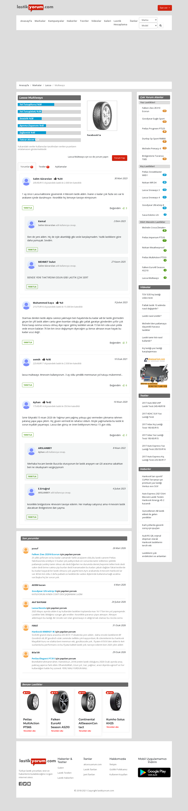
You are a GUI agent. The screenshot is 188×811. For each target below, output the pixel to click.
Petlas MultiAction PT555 (154, 257)
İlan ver (164, 7)
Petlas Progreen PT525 (153, 128)
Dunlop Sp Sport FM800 (154, 138)
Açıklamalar (61, 166)
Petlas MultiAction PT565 (31, 723)
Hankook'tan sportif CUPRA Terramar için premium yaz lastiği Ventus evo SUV (152, 481)
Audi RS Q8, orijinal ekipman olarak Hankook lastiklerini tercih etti (152, 540)
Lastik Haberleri (65, 777)
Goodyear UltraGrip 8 (153, 205)
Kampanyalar (56, 20)
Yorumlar (27, 166)
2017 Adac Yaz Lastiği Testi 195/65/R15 (152, 437)
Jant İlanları (89, 774)
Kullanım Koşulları (118, 774)
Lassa (48, 85)
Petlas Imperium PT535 (153, 237)
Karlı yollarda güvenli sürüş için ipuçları (152, 526)
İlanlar (134, 20)
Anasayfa (26, 20)
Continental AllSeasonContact (88, 723)
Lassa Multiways (150, 278)
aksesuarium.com (93, 764)
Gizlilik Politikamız (118, 769)
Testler (84, 20)
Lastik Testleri (64, 772)
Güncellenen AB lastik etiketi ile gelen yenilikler (153, 514)
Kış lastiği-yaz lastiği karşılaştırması (152, 350)
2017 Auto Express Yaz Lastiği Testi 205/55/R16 (154, 447)
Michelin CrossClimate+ (154, 227)
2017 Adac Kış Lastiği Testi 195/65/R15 (152, 426)
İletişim (113, 764)
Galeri (107, 20)
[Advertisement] (94, 55)
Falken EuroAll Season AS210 (60, 723)
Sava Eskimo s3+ (150, 214)
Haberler (72, 20)
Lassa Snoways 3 (151, 190)
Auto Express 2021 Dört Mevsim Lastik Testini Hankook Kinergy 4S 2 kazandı (154, 498)
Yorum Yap (119, 157)
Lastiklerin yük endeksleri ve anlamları (154, 554)
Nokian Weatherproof (153, 247)
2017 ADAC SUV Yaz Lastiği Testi (152, 415)
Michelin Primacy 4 (151, 148)
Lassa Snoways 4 (151, 197)
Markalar (40, 20)
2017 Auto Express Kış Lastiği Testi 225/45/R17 (154, 458)
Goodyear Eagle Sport (153, 118)
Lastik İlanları (90, 769)
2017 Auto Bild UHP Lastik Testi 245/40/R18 (153, 404)
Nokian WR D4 (149, 182)
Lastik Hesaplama (120, 22)
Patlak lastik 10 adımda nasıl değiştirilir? (153, 307)
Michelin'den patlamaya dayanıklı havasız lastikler (154, 327)
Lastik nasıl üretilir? (151, 315)
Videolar (96, 20)
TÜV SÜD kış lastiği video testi (151, 296)
